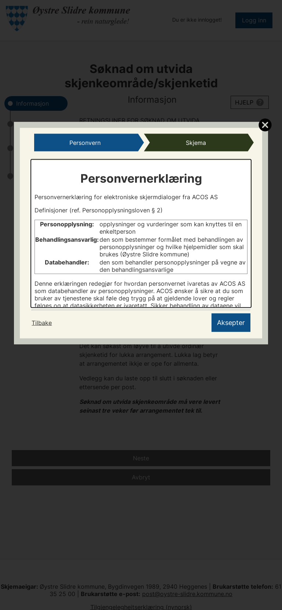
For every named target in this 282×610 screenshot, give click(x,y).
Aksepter (231, 322)
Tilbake (42, 322)
